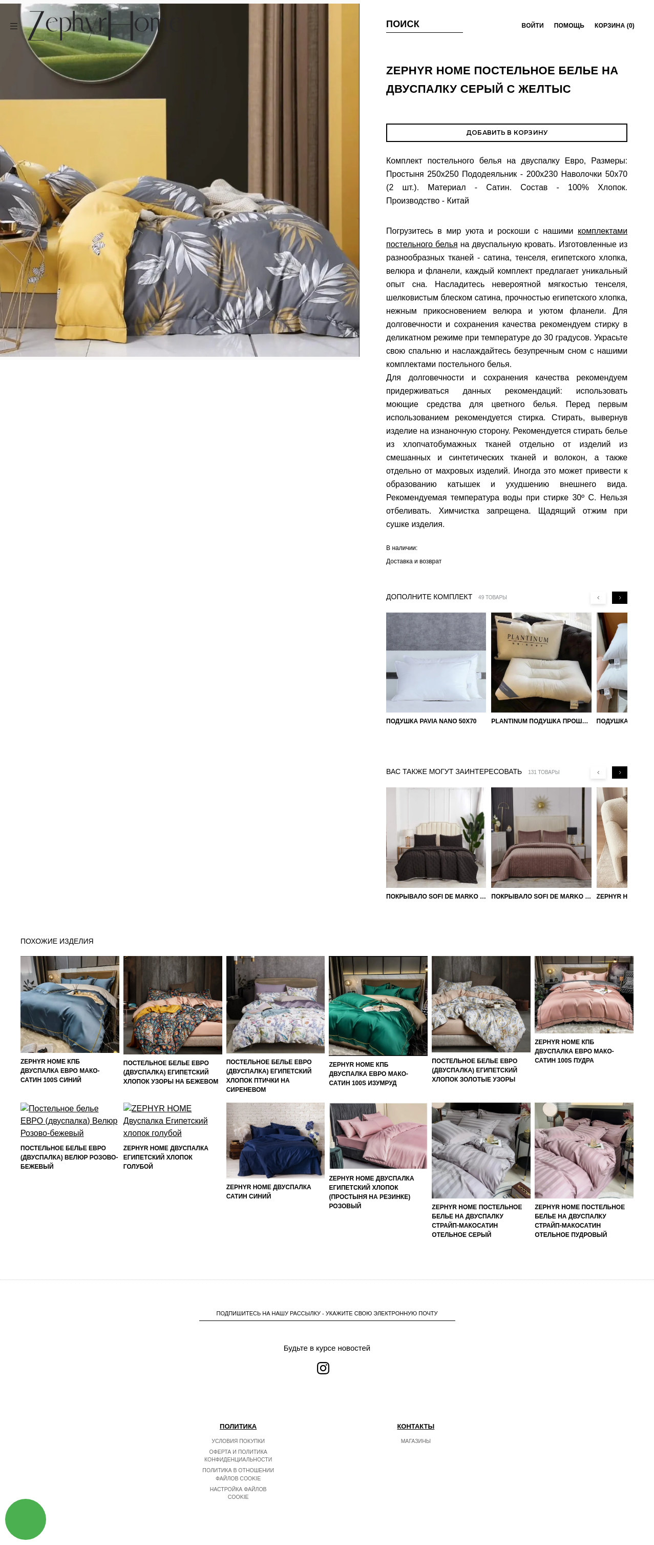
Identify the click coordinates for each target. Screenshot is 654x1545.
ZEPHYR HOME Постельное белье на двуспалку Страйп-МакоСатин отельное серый (477, 1221)
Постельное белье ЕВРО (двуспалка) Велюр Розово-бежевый (69, 1219)
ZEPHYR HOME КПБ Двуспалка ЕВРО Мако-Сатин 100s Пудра (574, 1051)
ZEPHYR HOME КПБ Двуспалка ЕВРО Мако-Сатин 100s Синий (60, 1071)
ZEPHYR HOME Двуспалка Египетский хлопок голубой (165, 1201)
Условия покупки (238, 1441)
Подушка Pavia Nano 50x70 (431, 721)
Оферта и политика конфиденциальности (238, 1456)
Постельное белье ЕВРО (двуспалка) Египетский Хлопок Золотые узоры (474, 1070)
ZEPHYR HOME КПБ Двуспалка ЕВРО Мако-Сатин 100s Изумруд (368, 1074)
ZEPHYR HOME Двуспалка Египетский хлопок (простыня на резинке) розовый (371, 1192)
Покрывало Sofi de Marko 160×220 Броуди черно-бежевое (436, 896)
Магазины (416, 1441)
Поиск (402, 24)
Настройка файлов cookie (238, 1493)
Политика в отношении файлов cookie (238, 1474)
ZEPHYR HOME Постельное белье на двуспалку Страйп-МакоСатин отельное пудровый (580, 1221)
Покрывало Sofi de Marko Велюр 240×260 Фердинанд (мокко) (541, 896)
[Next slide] (619, 598)
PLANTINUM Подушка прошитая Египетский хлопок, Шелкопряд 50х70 (541, 721)
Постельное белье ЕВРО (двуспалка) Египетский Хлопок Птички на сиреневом (269, 1076)
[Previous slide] (598, 598)
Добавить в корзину (506, 132)
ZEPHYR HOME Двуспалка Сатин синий (268, 1192)
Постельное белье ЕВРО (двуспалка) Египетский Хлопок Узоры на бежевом (170, 1072)
